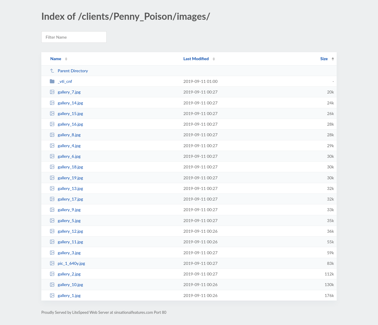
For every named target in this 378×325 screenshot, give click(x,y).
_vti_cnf (61, 81)
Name (55, 58)
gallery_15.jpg (66, 113)
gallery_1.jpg (65, 295)
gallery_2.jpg (65, 273)
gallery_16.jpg (66, 124)
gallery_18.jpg (66, 166)
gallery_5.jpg (65, 220)
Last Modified (196, 58)
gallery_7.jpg (65, 91)
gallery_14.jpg (66, 102)
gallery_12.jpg (66, 231)
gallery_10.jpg (66, 284)
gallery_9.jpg (65, 209)
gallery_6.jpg (65, 156)
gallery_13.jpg (66, 188)
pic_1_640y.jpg (67, 263)
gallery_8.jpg (65, 134)
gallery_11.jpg (66, 241)
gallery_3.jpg (65, 252)
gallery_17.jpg (66, 198)
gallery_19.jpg (66, 177)
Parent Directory (69, 70)
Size (324, 58)
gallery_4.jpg (65, 145)
